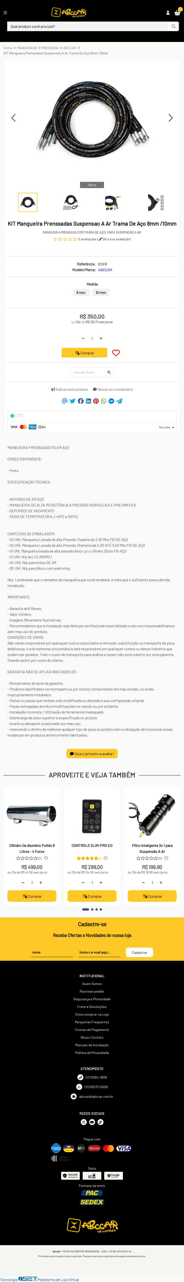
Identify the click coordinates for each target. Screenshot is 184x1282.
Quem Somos (92, 984)
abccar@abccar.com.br (92, 1096)
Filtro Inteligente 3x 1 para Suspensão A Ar (152, 848)
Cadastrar (139, 952)
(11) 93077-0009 (92, 1087)
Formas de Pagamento (92, 1030)
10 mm (101, 292)
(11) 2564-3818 (92, 1077)
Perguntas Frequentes (92, 1022)
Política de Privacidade (92, 1053)
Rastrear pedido (92, 991)
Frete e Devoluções (92, 1007)
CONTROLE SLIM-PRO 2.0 (92, 845)
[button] (13, 117)
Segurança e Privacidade (92, 999)
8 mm (80, 292)
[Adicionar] (101, 338)
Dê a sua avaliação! (115, 239)
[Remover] (83, 338)
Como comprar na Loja (92, 1014)
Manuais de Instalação (92, 1045)
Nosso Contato (92, 1037)
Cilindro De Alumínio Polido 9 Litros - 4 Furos (32, 848)
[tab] (92, 416)
